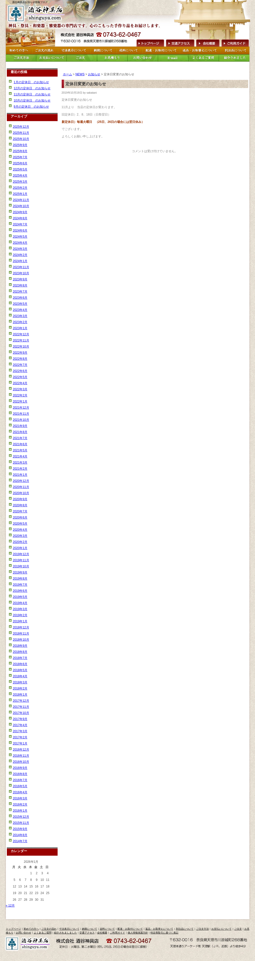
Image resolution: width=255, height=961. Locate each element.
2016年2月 (20, 804)
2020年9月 (20, 499)
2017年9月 (20, 719)
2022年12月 (21, 334)
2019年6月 (20, 591)
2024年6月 (20, 230)
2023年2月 (20, 322)
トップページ (13, 928)
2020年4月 (20, 530)
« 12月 (10, 905)
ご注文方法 (202, 928)
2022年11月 (21, 340)
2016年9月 (20, 768)
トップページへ (149, 42)
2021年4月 (20, 456)
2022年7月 (20, 365)
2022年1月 (20, 401)
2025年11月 (21, 133)
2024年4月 (20, 243)
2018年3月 (20, 682)
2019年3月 (20, 609)
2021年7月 (20, 438)
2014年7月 (20, 841)
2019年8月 (20, 578)
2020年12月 (21, 481)
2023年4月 (20, 310)
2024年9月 (20, 212)
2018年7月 (20, 658)
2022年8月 (20, 359)
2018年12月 (21, 627)
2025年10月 (21, 139)
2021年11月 (21, 413)
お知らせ (94, 74)
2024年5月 (20, 236)
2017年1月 (20, 743)
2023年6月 (20, 297)
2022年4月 (20, 383)
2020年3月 (20, 536)
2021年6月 (20, 444)
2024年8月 (20, 218)
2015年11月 (21, 823)
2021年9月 (20, 426)
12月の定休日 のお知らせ (32, 88)
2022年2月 (20, 395)
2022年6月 (20, 371)
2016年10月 (21, 762)
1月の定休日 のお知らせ (31, 82)
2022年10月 (21, 346)
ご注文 (238, 928)
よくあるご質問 (43, 932)
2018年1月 (20, 694)
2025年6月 (20, 163)
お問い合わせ (23, 932)
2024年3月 (20, 249)
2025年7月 (20, 157)
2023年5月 (20, 304)
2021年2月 (20, 468)
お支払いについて (221, 928)
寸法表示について (69, 928)
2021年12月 (21, 407)
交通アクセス (180, 42)
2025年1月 (20, 194)
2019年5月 (20, 597)
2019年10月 (21, 566)
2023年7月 (20, 291)
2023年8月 (20, 285)
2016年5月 (20, 786)
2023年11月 (21, 267)
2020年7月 (20, 511)
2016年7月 (20, 780)
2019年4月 (20, 603)
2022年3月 (20, 389)
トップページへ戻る (37, 14)
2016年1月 (20, 810)
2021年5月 (20, 450)
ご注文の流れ (49, 928)
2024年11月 (21, 200)
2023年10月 (21, 273)
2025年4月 (20, 175)
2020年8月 (20, 505)
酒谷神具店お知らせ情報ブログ (30, 2)
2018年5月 (20, 670)
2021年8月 (20, 432)
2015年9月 (20, 829)
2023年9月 (20, 279)
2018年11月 (21, 633)
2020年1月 (20, 548)
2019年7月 (20, 584)
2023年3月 (20, 316)
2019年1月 (20, 621)
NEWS (79, 74)
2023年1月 (20, 328)
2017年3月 (20, 731)
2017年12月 (21, 700)
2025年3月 (20, 181)
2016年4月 (20, 792)
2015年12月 (21, 817)
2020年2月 (20, 542)
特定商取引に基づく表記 (164, 932)
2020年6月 (20, 517)
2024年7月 (20, 224)
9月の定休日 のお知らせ (31, 106)
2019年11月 (21, 560)
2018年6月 (20, 664)
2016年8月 (20, 774)
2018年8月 (20, 652)
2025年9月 (20, 145)
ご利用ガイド (235, 42)
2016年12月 (21, 749)
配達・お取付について (130, 928)
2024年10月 (21, 206)
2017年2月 (20, 737)
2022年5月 (20, 377)
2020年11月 (21, 487)
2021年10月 (21, 420)
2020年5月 (20, 523)
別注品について (185, 928)
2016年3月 (20, 798)
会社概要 (207, 42)
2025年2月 (20, 188)
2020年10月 (21, 493)
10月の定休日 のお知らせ (32, 100)
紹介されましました (65, 932)
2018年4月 (20, 676)
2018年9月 (20, 646)
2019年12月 (21, 554)
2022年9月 (20, 352)
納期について (89, 928)
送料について (107, 928)
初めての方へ (31, 928)
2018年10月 (21, 639)
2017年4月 (20, 725)
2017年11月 (21, 707)
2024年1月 (20, 261)
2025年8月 (20, 151)
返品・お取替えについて (159, 928)
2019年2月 (20, 615)
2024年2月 (20, 255)
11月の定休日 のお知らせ (32, 94)
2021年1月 (20, 475)
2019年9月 (20, 572)
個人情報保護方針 (138, 932)
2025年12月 (21, 126)
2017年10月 (21, 713)
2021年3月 (20, 462)
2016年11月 (21, 755)
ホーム (67, 74)
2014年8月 (20, 835)
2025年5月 (20, 169)
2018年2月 (20, 688)
